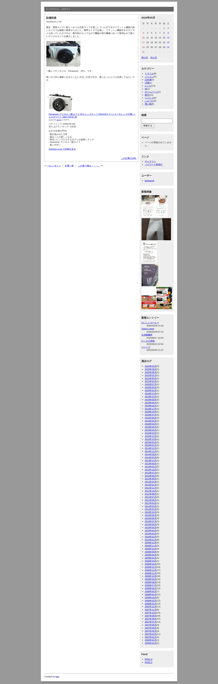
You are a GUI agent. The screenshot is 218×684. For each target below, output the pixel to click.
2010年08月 (151, 518)
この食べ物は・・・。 (89, 165)
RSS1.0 (148, 659)
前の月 (144, 57)
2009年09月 (151, 552)
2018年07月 (151, 414)
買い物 (148, 104)
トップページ (52, 9)
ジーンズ (145, 347)
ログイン (66, 9)
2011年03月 (151, 506)
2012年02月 (151, 485)
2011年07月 (151, 497)
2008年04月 (151, 594)
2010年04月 (151, 530)
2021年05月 (151, 378)
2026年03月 (151, 366)
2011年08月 (151, 494)
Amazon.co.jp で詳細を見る (62, 149)
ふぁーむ (149, 101)
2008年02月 (151, 600)
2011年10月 (151, 491)
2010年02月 (151, 536)
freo (57, 676)
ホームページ (151, 92)
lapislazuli (149, 180)
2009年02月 (151, 564)
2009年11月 (151, 545)
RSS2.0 (148, 662)
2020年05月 (151, 387)
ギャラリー (150, 161)
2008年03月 (151, 597)
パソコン (149, 76)
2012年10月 (151, 469)
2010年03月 (151, 533)
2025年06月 (151, 372)
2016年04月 (151, 430)
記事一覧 (69, 165)
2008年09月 (151, 579)
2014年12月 (151, 448)
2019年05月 (151, 402)
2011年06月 (151, 500)
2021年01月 (151, 381)
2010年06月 (151, 524)
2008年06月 (151, 588)
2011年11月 (151, 488)
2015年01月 (151, 445)
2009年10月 (151, 548)
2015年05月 (151, 442)
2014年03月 (151, 457)
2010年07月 (151, 521)
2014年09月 (151, 454)
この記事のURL (128, 158)
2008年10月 (151, 576)
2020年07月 (151, 384)
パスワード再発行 (153, 164)
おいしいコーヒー (150, 322)
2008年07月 (151, 585)
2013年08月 (151, 463)
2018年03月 (151, 424)
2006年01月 (151, 643)
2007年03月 (151, 634)
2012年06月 (151, 476)
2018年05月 (151, 421)
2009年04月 (151, 558)
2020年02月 (151, 390)
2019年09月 (151, 399)
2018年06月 (151, 418)
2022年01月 (151, 375)
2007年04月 (151, 631)
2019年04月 (151, 405)
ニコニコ (149, 98)
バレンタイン (54, 165)
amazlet (59, 120)
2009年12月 (151, 542)
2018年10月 (151, 411)
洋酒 (147, 82)
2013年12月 (151, 460)
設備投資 (51, 17)
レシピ (148, 86)
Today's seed (147, 328)
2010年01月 (151, 539)
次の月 (153, 57)
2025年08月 (151, 369)
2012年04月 (151, 481)
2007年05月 (151, 628)
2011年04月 (151, 503)
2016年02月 (151, 433)
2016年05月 (151, 427)
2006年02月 (151, 640)
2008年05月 (151, 591)
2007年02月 (151, 637)
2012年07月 (151, 472)
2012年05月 (151, 478)
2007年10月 (151, 612)
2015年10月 (151, 439)
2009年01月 (151, 567)
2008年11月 (151, 573)
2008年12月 (151, 570)
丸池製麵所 (146, 335)
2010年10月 (151, 512)
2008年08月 (151, 582)
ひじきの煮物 (148, 341)
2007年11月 (151, 609)
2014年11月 (151, 451)
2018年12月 (151, 409)
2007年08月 (151, 619)
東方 (147, 95)
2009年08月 (151, 555)
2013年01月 (151, 466)
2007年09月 (151, 615)
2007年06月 (151, 625)
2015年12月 (151, 436)
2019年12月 (151, 393)
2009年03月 (151, 561)
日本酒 (148, 79)
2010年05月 (151, 527)
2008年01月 (151, 603)
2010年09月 (151, 515)
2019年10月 (151, 396)
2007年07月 (151, 622)
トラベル (149, 73)
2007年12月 (151, 606)
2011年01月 (151, 509)
